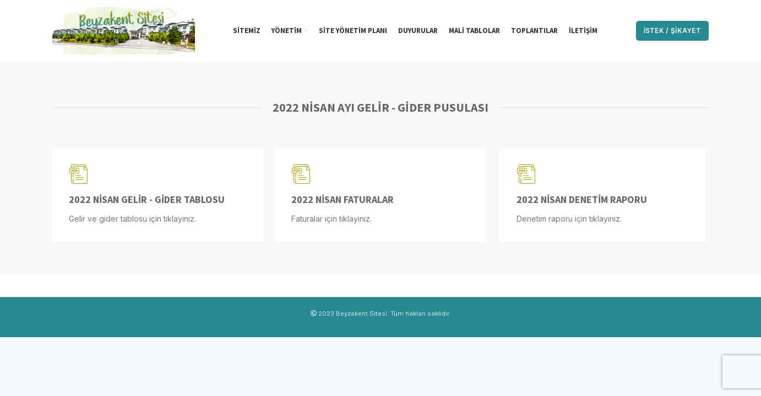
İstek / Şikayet (673, 30)
